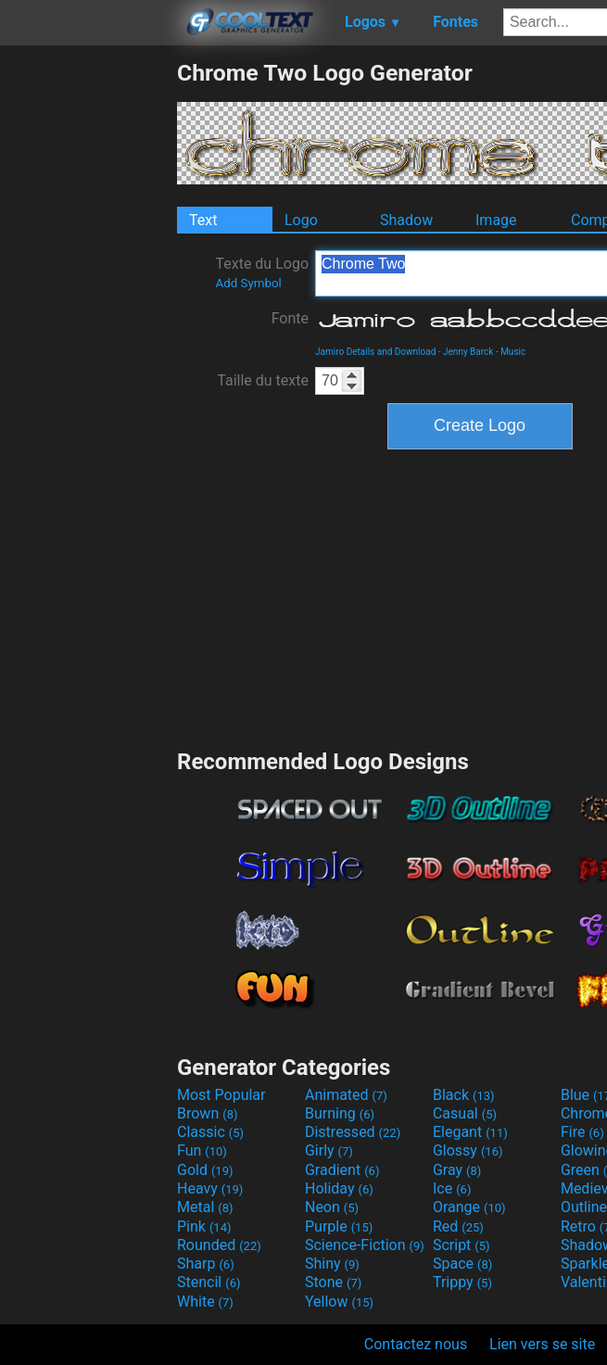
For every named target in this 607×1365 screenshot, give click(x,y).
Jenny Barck (468, 352)
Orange (469, 1207)
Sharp (205, 1263)
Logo (301, 220)
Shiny (332, 1263)
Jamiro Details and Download (375, 352)
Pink (204, 1226)
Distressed (352, 1132)
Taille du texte (263, 380)
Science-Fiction (364, 1245)
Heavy (210, 1188)
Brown (207, 1113)
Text (203, 220)
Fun (202, 1150)
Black (464, 1095)
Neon (332, 1207)
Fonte (290, 318)
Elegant (470, 1132)
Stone (333, 1282)
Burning (339, 1113)
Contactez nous (415, 1344)
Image (496, 220)
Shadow (406, 220)
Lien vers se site (542, 1344)
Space (462, 1263)
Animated (346, 1095)
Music (512, 352)
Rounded (219, 1245)
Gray (457, 1170)
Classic (210, 1132)
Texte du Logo (262, 272)
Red (458, 1226)
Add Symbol (248, 283)
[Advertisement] (88, 337)
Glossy (468, 1150)
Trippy (462, 1282)
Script (461, 1245)
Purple (339, 1226)
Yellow (339, 1301)
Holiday (339, 1188)
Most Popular (221, 1095)
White (205, 1301)
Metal (205, 1207)
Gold (205, 1170)
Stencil (208, 1282)
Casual (465, 1113)
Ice (452, 1188)
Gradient (342, 1170)
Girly (329, 1150)
